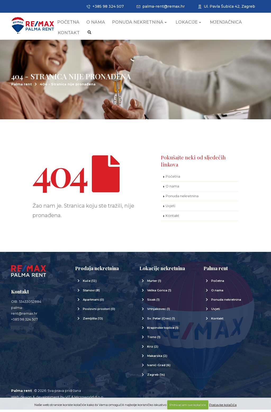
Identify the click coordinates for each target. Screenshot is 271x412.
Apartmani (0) (93, 302)
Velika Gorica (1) (159, 293)
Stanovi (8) (91, 293)
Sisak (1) (153, 302)
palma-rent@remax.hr (161, 6)
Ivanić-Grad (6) (158, 367)
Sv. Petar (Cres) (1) (161, 321)
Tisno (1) (153, 339)
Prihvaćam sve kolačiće (188, 405)
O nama (101, 23)
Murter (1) (154, 283)
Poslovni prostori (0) (99, 311)
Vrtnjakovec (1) (158, 311)
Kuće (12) (90, 283)
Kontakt (74, 34)
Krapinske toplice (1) (162, 330)
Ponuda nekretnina (144, 23)
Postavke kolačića (223, 405)
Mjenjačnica (231, 23)
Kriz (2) (152, 349)
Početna (73, 23)
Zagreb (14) (156, 377)
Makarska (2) (157, 358)
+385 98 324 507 (105, 6)
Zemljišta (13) (93, 321)
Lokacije (193, 23)
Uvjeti (170, 208)
